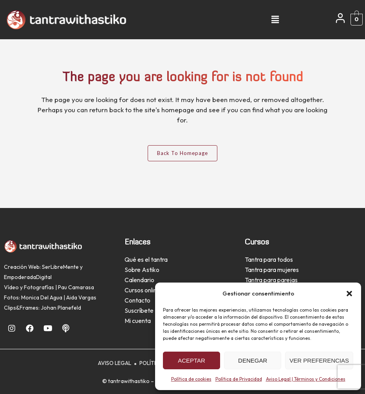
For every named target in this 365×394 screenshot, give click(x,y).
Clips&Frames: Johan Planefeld (42, 307)
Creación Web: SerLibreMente (41, 266)
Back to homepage (182, 153)
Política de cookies (191, 379)
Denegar (252, 360)
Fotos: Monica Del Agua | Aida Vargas (50, 297)
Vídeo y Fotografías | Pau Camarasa (49, 287)
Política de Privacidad (238, 379)
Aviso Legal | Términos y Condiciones (305, 379)
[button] (349, 293)
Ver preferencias (319, 360)
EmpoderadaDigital (28, 277)
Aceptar (191, 360)
